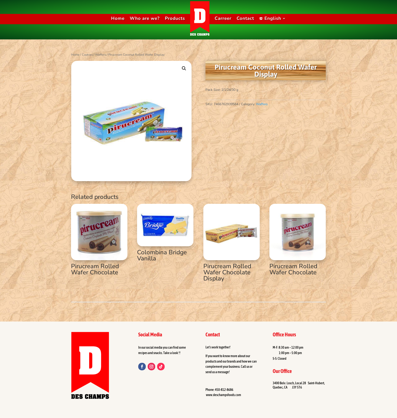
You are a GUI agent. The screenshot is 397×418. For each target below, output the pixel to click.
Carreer (223, 18)
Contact (245, 18)
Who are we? (145, 18)
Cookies (87, 55)
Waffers (100, 55)
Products (175, 18)
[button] (184, 68)
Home (118, 18)
